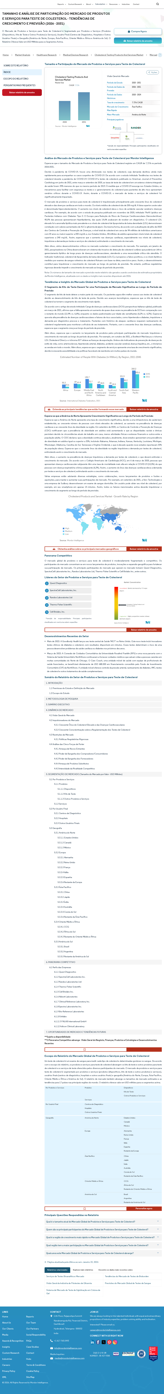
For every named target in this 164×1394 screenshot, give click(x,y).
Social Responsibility (36, 1341)
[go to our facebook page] (98, 1349)
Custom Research (75, 4)
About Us (6, 1329)
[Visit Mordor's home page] (18, 4)
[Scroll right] (160, 55)
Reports (61, 4)
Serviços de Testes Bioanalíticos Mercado (65, 1282)
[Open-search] (158, 4)
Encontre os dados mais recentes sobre (116, 1276)
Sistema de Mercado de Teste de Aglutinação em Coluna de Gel (73, 1298)
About (89, 4)
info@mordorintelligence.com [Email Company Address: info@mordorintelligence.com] (68, 1354)
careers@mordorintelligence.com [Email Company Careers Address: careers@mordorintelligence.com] (105, 1336)
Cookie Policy (32, 1377)
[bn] (138, 31)
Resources (114, 4)
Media (5, 1341)
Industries (126, 4)
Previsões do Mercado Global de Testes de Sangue (128, 1289)
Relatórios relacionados (57, 1276)
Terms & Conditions (36, 1371)
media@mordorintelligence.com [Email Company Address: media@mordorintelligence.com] (69, 1364)
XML (4, 1383)
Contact (136, 4)
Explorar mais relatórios (83, 1276)
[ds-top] (138, 41)
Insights (6, 1353)
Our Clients (7, 1335)
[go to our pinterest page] (109, 1349)
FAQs (28, 1347)
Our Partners (32, 1335)
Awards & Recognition (13, 1347)
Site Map (30, 1383)
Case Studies (32, 1353)
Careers (6, 1371)
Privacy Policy (8, 1377)
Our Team (31, 1329)
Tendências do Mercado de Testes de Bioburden (127, 1282)
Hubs (28, 1365)
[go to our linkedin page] (92, 1349)
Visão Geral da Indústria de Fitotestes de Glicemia (69, 1289)
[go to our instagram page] (115, 1349)
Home (5, 1323)
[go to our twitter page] (103, 1349)
